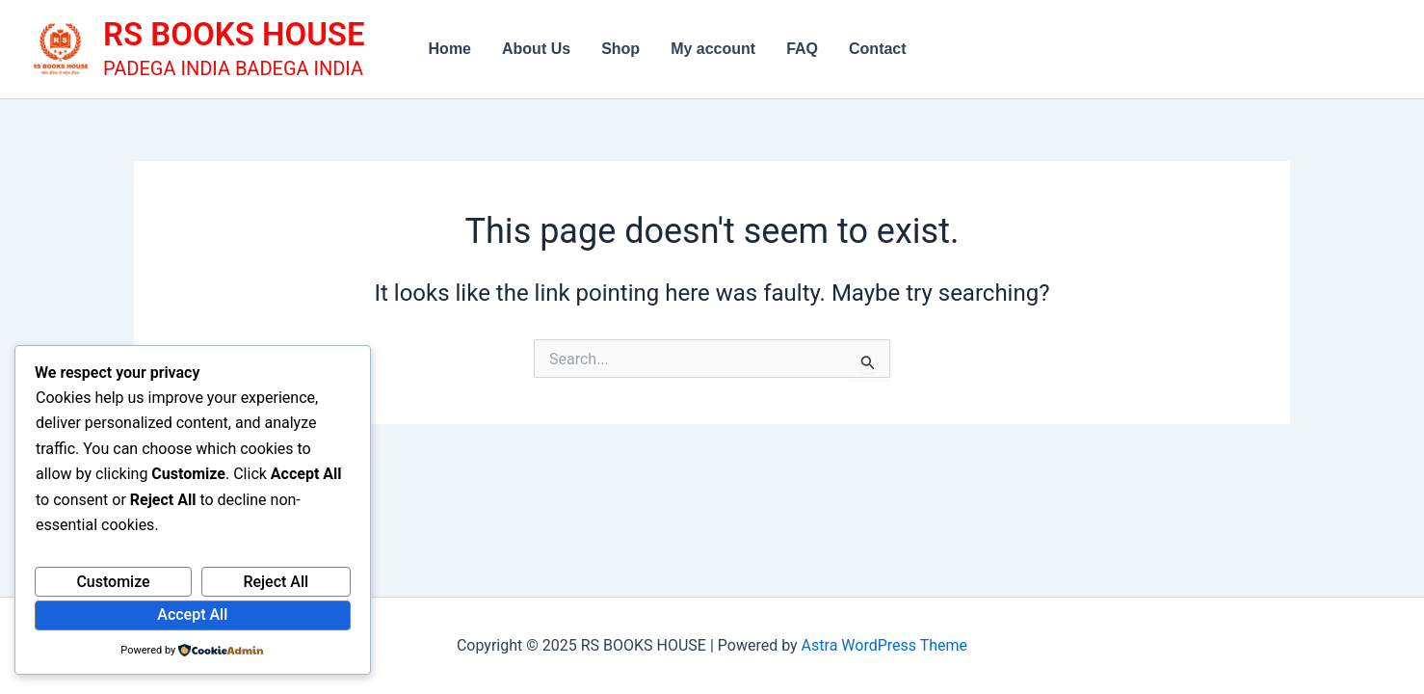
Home (450, 48)
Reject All (275, 582)
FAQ (802, 48)
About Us (536, 48)
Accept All (192, 614)
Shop (620, 48)
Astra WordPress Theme (884, 645)
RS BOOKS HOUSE (234, 34)
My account (713, 48)
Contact (878, 48)
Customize (112, 582)
